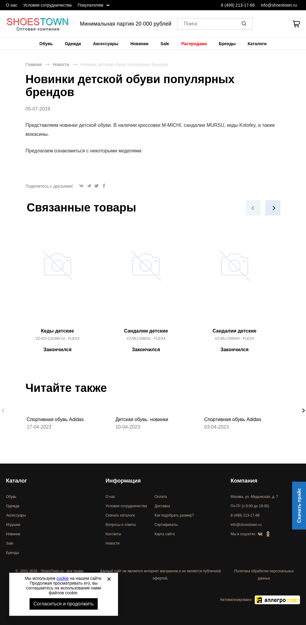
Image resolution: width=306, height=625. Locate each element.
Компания (244, 481)
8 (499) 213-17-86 (238, 5)
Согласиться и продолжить (63, 603)
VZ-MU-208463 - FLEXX (234, 338)
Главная (34, 64)
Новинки (139, 43)
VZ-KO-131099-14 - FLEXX (57, 338)
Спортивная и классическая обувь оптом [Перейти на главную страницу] (37, 23)
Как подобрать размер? (174, 515)
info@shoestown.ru (279, 5)
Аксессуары (105, 43)
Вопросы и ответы (121, 525)
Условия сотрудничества (47, 5)
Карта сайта (165, 534)
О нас (11, 5)
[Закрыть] (109, 579)
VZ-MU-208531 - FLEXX (146, 338)
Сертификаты (166, 525)
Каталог (16, 481)
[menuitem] (46, 44)
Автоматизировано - (260, 600)
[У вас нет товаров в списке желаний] (280, 23)
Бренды (227, 43)
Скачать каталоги (120, 515)
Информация (123, 481)
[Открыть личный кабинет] (264, 23)
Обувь (46, 43)
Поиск (190, 24)
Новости (61, 64)
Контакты (113, 534)
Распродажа (194, 43)
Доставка (162, 506)
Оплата (161, 497)
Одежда (73, 43)
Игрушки (13, 525)
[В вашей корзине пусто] (296, 23)
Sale (164, 43)
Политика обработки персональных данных (264, 574)
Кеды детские (57, 330)
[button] (245, 23)
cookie (63, 578)
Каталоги (257, 43)
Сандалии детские (146, 330)
